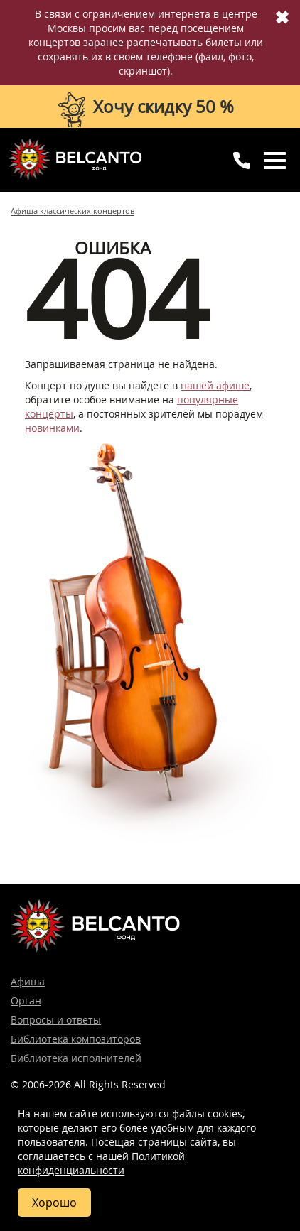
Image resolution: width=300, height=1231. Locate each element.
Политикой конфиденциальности (101, 1163)
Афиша (28, 981)
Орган (26, 1000)
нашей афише (215, 385)
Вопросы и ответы (56, 1019)
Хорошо (54, 1202)
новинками (52, 428)
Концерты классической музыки (74, 159)
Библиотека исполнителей (76, 1058)
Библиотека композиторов (76, 1039)
